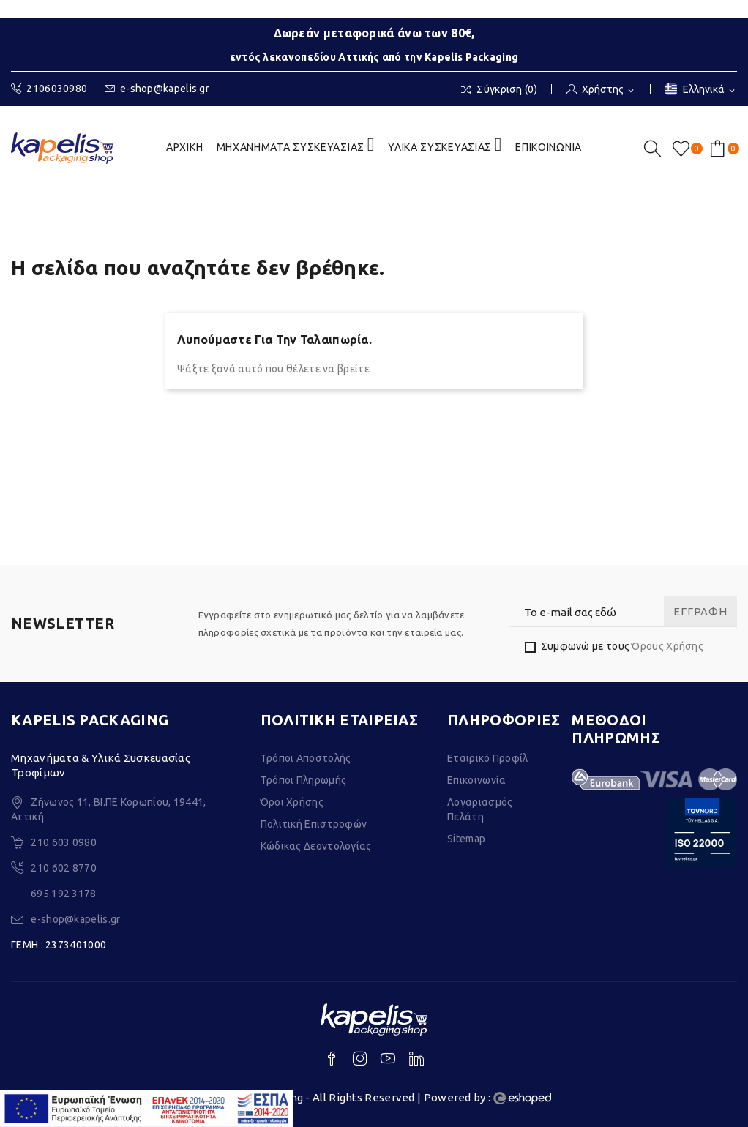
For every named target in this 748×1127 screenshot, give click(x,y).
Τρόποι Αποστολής (306, 758)
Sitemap (466, 839)
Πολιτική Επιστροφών (314, 824)
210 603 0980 (64, 842)
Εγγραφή (700, 611)
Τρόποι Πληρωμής (304, 780)
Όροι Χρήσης (292, 802)
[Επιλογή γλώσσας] (701, 90)
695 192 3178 (64, 893)
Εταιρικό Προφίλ (487, 758)
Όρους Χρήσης (667, 646)
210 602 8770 (64, 868)
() (684, 149)
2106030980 (49, 88)
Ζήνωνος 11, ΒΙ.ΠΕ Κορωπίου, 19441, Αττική (108, 809)
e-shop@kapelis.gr (157, 88)
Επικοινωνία (476, 780)
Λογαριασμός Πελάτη (479, 809)
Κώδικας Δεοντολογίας (316, 846)
